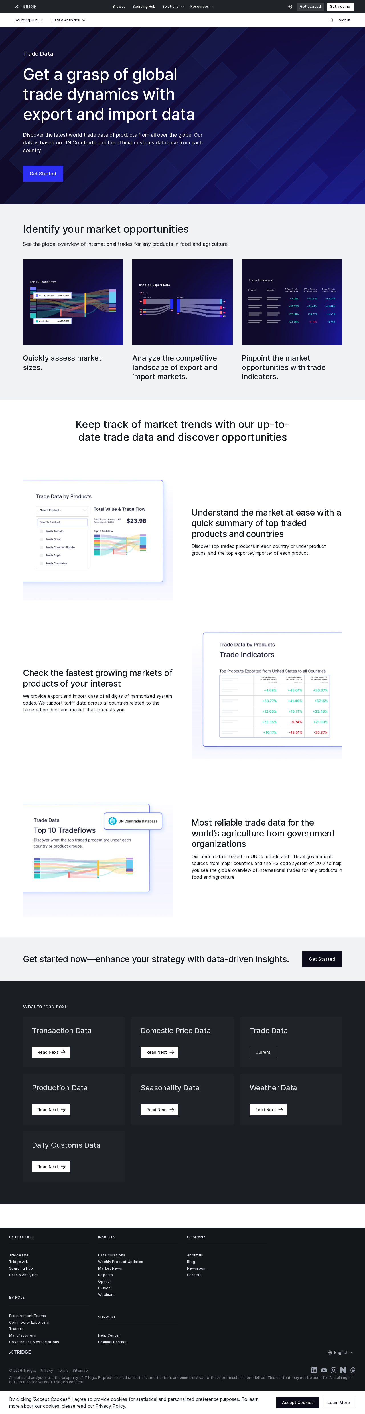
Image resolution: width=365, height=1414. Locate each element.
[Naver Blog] (343, 1370)
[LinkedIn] (314, 1370)
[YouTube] (324, 1370)
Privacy (46, 1370)
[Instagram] (333, 1370)
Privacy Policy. (111, 1406)
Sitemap (80, 1370)
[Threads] (353, 1370)
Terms (63, 1370)
